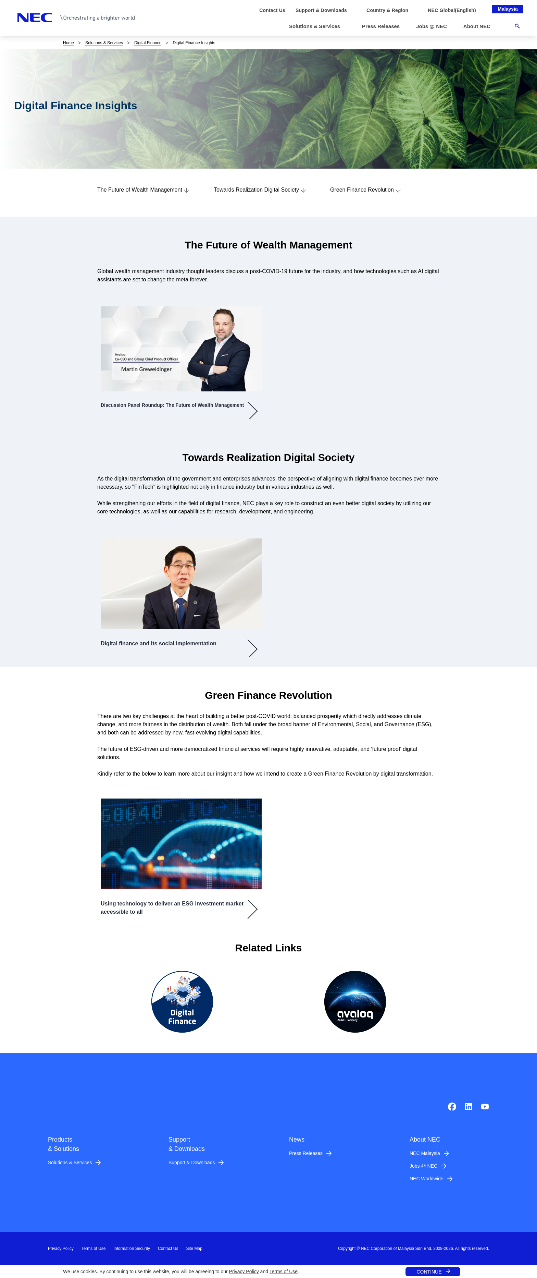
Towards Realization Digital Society (256, 190)
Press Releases (306, 1153)
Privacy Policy (244, 1271)
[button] (317, 26)
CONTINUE (428, 1272)
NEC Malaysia (425, 1153)
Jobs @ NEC (423, 1166)
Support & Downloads (191, 1162)
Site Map (194, 1248)
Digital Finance (147, 42)
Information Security (131, 1248)
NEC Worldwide (427, 1178)
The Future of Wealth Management (139, 190)
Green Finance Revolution (362, 190)
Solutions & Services (104, 42)
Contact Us (168, 1248)
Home (68, 42)
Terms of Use (284, 1271)
